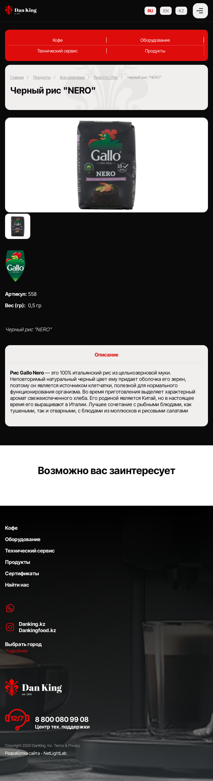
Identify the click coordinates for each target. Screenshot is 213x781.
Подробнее (16, 650)
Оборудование (155, 40)
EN (166, 10)
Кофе (57, 40)
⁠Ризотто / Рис (106, 77)
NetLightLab (55, 753)
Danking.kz (32, 624)
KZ (181, 10)
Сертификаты (22, 573)
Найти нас (17, 585)
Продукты (155, 50)
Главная (17, 77)
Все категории (72, 77)
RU (150, 10)
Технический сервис (57, 50)
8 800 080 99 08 (62, 719)
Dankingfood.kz (37, 630)
